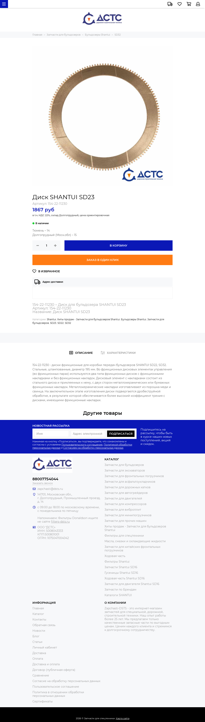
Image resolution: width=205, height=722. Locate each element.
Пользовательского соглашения (81, 444)
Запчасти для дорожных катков (128, 487)
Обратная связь (43, 625)
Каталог (38, 614)
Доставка (39, 653)
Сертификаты (42, 701)
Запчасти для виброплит (123, 509)
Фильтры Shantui (117, 561)
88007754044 (45, 479)
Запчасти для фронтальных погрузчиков (134, 476)
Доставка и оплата (46, 664)
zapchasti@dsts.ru (50, 489)
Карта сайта (122, 718)
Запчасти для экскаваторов (125, 470)
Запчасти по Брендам (120, 589)
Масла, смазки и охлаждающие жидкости (135, 541)
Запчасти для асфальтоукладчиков (130, 481)
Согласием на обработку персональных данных (93, 447)
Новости (38, 630)
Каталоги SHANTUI (118, 595)
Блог (35, 636)
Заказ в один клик (102, 260)
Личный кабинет (44, 647)
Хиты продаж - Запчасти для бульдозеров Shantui (88, 319)
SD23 (53, 322)
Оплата (37, 658)
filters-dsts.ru (60, 521)
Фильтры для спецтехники (124, 535)
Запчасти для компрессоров (126, 504)
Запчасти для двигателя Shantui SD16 (132, 584)
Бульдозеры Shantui (133, 319)
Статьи (37, 642)
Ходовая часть (115, 556)
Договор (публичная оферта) (53, 670)
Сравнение (40, 675)
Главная (38, 608)
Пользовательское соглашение (55, 686)
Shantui (51, 319)
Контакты (39, 619)
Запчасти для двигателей (123, 498)
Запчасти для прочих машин (125, 521)
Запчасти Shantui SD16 (121, 567)
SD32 (68, 322)
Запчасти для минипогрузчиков (128, 515)
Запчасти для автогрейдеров (126, 493)
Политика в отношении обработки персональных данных (58, 694)
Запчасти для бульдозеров (124, 465)
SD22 (60, 322)
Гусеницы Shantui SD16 (121, 573)
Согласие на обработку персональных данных (66, 681)
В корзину (118, 245)
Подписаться (121, 434)
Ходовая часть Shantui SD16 (125, 578)
